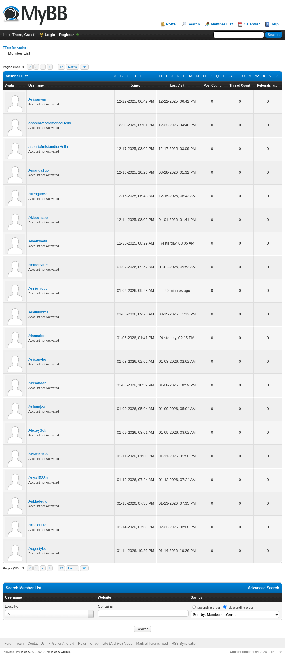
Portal (171, 24)
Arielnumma (38, 312)
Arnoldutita (37, 525)
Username (13, 597)
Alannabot (37, 336)
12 (61, 67)
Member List (222, 24)
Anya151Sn (38, 454)
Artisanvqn (37, 99)
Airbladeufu (38, 501)
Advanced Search (263, 588)
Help (275, 24)
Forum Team (14, 644)
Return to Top (88, 644)
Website (104, 597)
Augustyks (37, 548)
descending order (241, 607)
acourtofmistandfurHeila (48, 146)
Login (50, 35)
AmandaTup (39, 170)
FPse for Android (16, 48)
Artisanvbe (37, 359)
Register (66, 35)
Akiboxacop (38, 217)
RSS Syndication (184, 644)
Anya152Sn (38, 477)
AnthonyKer (38, 265)
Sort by (196, 597)
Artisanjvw (37, 407)
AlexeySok (37, 430)
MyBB (25, 651)
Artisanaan (37, 383)
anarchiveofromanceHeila (50, 123)
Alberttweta (38, 241)
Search (193, 24)
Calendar (252, 24)
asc (275, 85)
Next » (72, 67)
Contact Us (35, 644)
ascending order (208, 607)
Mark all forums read (152, 644)
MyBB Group (60, 651)
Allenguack (38, 194)
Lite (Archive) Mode (117, 644)
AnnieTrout (38, 288)
